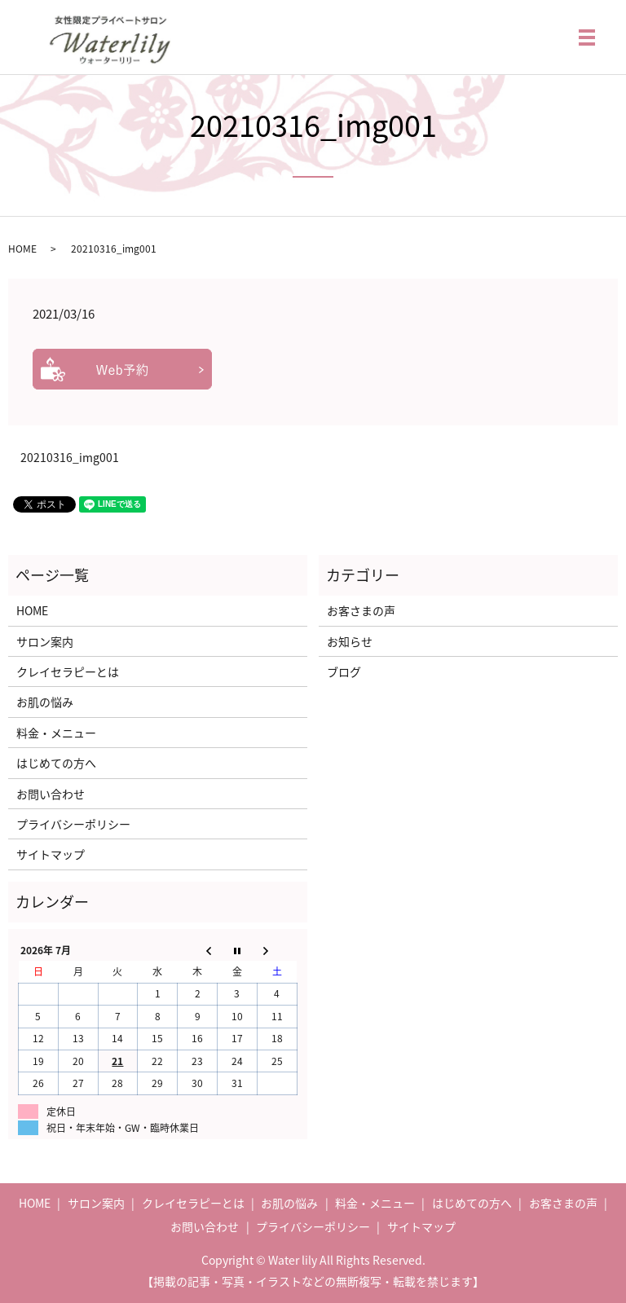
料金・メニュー (56, 732)
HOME (22, 248)
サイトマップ (50, 854)
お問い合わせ (50, 794)
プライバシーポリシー (73, 824)
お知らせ (350, 641)
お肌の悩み (44, 701)
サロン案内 (44, 641)
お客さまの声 (361, 610)
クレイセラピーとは (67, 671)
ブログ (344, 671)
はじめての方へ (56, 763)
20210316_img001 (69, 457)
